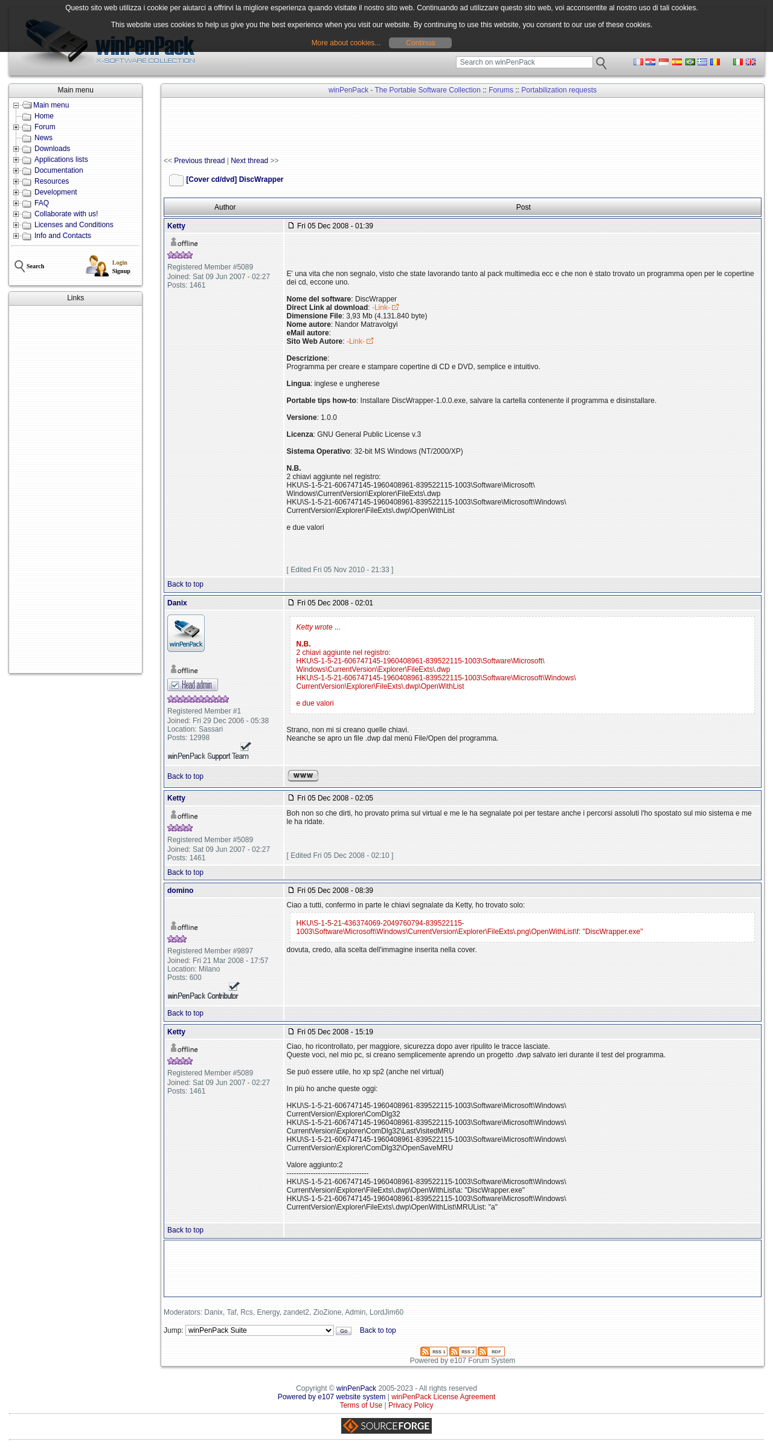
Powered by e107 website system (332, 1397)
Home (44, 116)
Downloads (52, 148)
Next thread (249, 160)
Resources (51, 181)
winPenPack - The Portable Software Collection (405, 90)
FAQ (41, 203)
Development (55, 192)
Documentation (58, 170)
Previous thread (199, 160)
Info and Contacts (62, 235)
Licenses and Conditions (74, 225)
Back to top (185, 584)
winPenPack (356, 1388)
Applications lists (61, 159)
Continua (420, 43)
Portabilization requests (559, 90)
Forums (501, 90)
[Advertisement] (75, 489)
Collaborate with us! (66, 214)
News (43, 138)
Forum (45, 127)
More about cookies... (346, 43)
